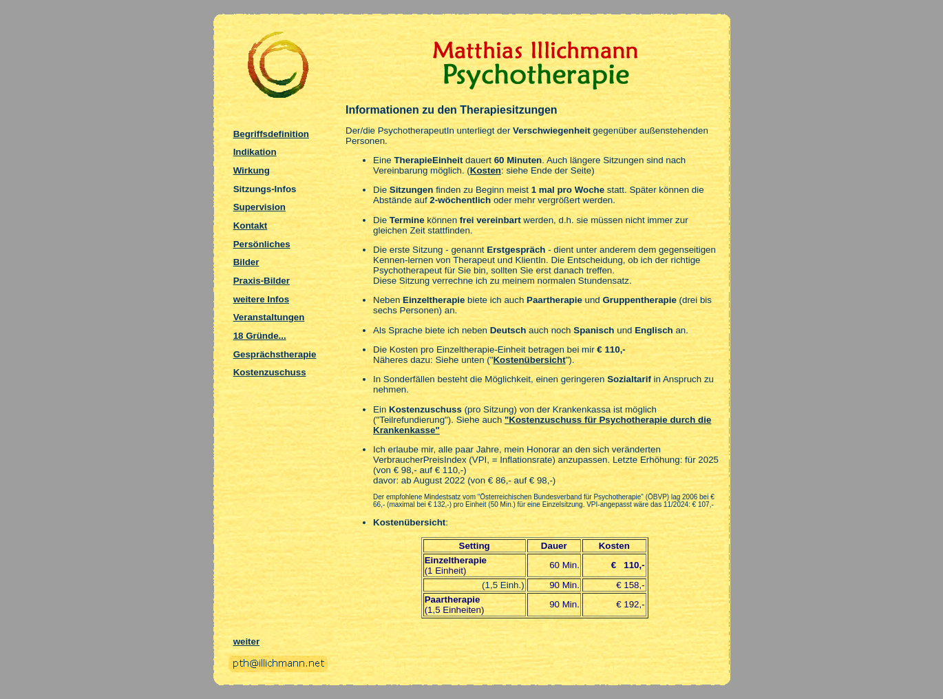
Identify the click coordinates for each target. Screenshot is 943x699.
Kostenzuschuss (269, 372)
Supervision (259, 207)
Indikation (255, 152)
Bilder (246, 262)
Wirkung (251, 170)
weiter (246, 641)
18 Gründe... (259, 336)
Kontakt (250, 225)
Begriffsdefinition (271, 134)
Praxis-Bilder (261, 280)
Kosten (485, 170)
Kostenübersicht (529, 360)
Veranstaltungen (269, 317)
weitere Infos (261, 299)
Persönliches (261, 244)
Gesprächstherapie (275, 354)
